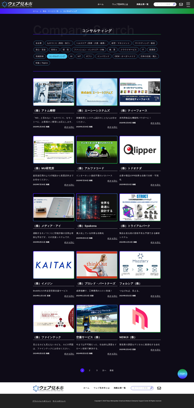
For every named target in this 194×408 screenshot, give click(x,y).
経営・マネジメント (121, 43)
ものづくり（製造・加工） (59, 43)
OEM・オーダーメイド (125, 56)
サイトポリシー (59, 401)
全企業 (39, 43)
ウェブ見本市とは (120, 4)
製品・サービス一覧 (50, 11)
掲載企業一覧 (143, 4)
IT (143, 50)
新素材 (152, 50)
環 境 (66, 50)
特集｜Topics (42, 63)
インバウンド (103, 56)
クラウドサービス (129, 50)
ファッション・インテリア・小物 (89, 50)
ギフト (89, 56)
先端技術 (40, 56)
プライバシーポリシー (41, 401)
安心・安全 (41, 50)
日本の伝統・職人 (149, 56)
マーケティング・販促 (145, 43)
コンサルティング (57, 56)
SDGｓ (54, 50)
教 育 (112, 50)
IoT (79, 56)
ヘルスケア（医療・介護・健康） (91, 43)
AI (71, 56)
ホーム (101, 4)
